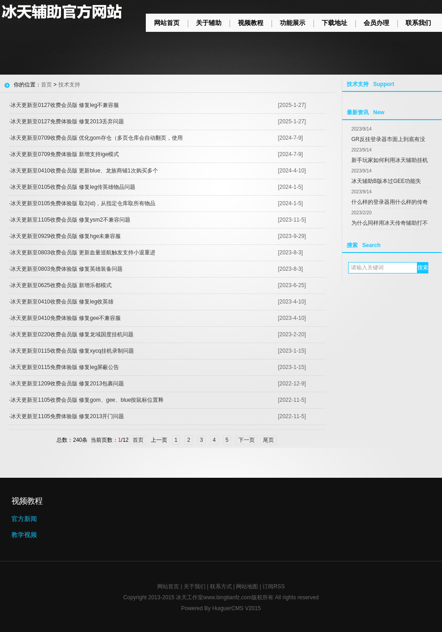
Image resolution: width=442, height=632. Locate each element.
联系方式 (221, 586)
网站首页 (167, 22)
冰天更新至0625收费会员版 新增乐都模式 (61, 285)
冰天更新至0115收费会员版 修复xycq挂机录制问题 (72, 351)
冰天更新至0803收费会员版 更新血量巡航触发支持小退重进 (82, 252)
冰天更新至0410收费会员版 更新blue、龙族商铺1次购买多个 (84, 170)
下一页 (246, 440)
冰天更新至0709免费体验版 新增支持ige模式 (64, 154)
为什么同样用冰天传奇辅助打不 (389, 223)
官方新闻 (24, 518)
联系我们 (418, 22)
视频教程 (250, 22)
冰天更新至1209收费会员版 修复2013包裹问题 (67, 383)
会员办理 (376, 22)
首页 (46, 84)
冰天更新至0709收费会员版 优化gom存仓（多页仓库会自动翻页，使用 (96, 138)
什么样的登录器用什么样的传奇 (389, 202)
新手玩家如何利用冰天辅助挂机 (389, 160)
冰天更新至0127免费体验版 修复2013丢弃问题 (67, 121)
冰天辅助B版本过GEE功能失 (386, 181)
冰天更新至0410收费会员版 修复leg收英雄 (61, 301)
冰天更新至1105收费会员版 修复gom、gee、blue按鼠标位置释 (87, 400)
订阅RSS (273, 586)
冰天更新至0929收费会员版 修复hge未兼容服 (65, 236)
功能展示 (292, 22)
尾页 (268, 440)
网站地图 (247, 586)
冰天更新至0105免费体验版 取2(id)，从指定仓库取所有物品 (82, 203)
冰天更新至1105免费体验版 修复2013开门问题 (67, 416)
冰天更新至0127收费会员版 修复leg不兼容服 (64, 105)
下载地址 (334, 22)
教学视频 (24, 534)
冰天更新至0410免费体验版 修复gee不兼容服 (65, 318)
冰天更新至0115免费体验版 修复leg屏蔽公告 (64, 367)
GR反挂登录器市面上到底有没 (388, 139)
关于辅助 (208, 22)
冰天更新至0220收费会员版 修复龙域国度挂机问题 (72, 334)
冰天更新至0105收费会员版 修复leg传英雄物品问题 (72, 187)
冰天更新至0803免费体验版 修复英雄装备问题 (66, 269)
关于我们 (195, 586)
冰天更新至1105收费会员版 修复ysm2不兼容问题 (70, 220)
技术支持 (69, 84)
